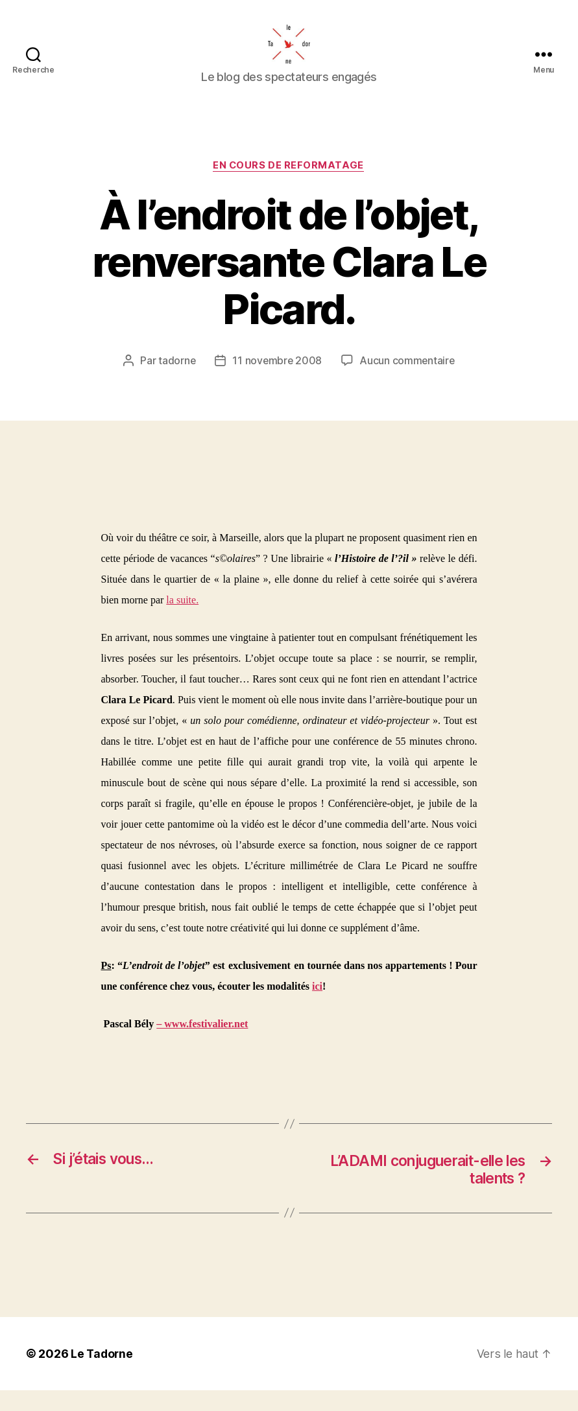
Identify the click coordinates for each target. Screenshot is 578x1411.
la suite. (182, 619)
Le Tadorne (102, 1374)
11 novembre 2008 (277, 380)
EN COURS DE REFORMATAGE (289, 185)
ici (317, 1006)
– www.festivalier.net (202, 1043)
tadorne (176, 380)
